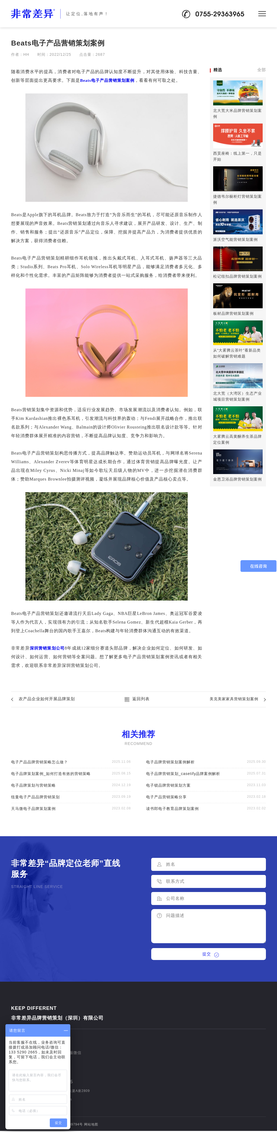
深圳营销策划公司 (49, 648)
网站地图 (91, 1125)
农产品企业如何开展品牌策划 (48, 699)
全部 (261, 69)
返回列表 (141, 699)
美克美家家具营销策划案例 (232, 699)
